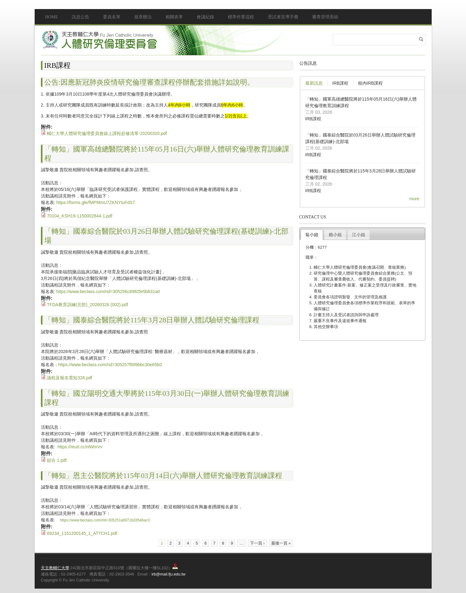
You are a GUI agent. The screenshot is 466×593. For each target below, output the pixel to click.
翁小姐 (311, 234)
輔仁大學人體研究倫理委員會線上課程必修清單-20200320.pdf (107, 133)
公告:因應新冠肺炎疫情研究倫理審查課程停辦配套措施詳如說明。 (149, 82)
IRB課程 (340, 83)
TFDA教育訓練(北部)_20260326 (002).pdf (87, 304)
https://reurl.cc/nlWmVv (80, 446)
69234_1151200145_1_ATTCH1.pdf (82, 533)
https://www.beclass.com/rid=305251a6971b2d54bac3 (105, 520)
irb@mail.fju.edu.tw (168, 574)
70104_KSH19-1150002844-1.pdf (79, 215)
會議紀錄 (205, 17)
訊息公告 (80, 17)
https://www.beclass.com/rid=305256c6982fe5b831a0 (108, 291)
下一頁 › (257, 543)
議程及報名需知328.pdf (69, 377)
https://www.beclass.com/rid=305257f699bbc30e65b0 (110, 364)
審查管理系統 (325, 17)
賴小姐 (335, 234)
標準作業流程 (241, 17)
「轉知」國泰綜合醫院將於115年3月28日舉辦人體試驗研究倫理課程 (152, 320)
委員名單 (111, 17)
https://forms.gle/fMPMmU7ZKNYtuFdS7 (95, 202)
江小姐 (358, 234)
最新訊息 (314, 83)
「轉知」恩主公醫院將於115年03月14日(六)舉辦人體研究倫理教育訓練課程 (163, 475)
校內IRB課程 (370, 83)
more (414, 198)
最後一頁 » (281, 543)
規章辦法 (143, 17)
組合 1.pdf (56, 460)
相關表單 (174, 17)
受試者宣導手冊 (283, 17)
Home (51, 17)
